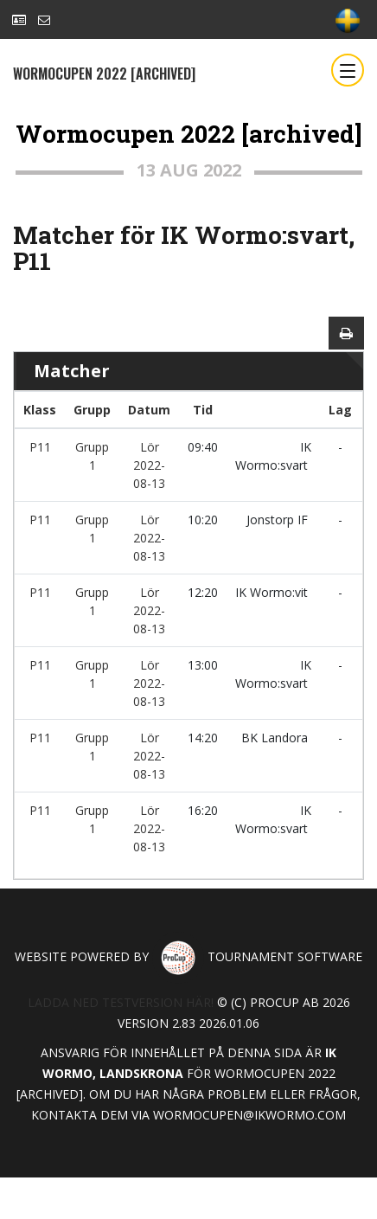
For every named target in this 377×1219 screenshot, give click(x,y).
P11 (40, 447)
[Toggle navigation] (347, 70)
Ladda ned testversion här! (121, 1002)
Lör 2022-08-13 (149, 465)
